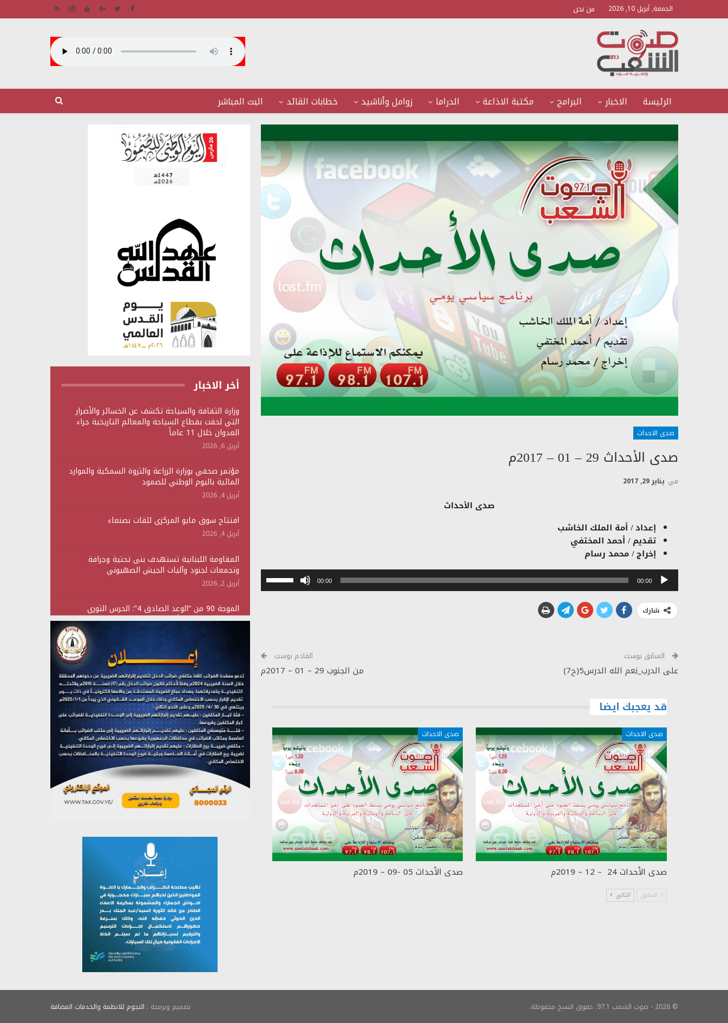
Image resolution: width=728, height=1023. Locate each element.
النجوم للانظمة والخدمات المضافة (97, 1006)
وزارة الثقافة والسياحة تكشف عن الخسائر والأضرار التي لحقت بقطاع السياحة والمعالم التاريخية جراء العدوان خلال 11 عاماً (157, 422)
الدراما (448, 101)
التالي (620, 895)
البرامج (569, 101)
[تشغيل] (664, 580)
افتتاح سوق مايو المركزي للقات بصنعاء (173, 520)
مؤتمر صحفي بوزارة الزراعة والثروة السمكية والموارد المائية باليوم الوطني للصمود (154, 476)
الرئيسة (657, 101)
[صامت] (305, 580)
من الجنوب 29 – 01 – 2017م (312, 670)
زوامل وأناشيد (386, 101)
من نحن (584, 9)
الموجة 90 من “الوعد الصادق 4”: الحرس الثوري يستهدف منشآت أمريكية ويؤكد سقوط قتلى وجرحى (151, 614)
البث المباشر (240, 101)
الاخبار (616, 101)
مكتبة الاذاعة (508, 101)
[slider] (484, 580)
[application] (469, 580)
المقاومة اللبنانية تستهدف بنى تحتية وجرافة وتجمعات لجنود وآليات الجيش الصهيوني (163, 565)
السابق (651, 895)
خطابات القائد (312, 101)
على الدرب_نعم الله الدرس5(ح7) (620, 670)
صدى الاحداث (655, 433)
